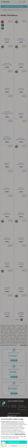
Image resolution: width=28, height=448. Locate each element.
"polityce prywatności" (20, 434)
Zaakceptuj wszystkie (14, 442)
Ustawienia (14, 446)
